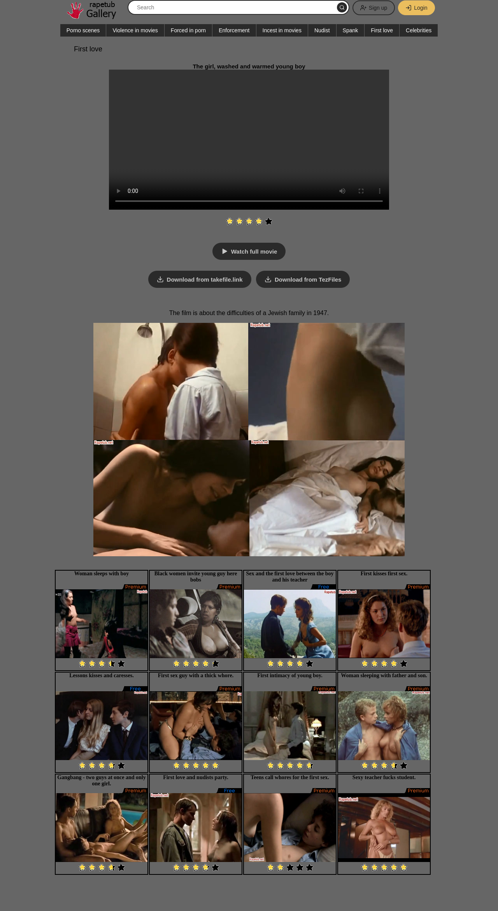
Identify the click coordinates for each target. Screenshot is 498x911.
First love (382, 30)
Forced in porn (188, 30)
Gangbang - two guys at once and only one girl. (101, 780)
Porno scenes (83, 30)
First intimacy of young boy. (290, 675)
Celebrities (418, 30)
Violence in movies (135, 30)
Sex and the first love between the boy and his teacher (289, 577)
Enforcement (234, 30)
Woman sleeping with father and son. (384, 675)
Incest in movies (282, 30)
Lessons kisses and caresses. (101, 675)
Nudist (322, 30)
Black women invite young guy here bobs (195, 577)
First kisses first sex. (384, 573)
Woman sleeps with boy (101, 573)
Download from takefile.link (205, 279)
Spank (350, 30)
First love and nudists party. (195, 777)
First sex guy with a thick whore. (196, 675)
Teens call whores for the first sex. (290, 777)
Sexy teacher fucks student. (384, 777)
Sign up (373, 8)
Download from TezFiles (308, 279)
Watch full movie (254, 251)
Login (416, 8)
